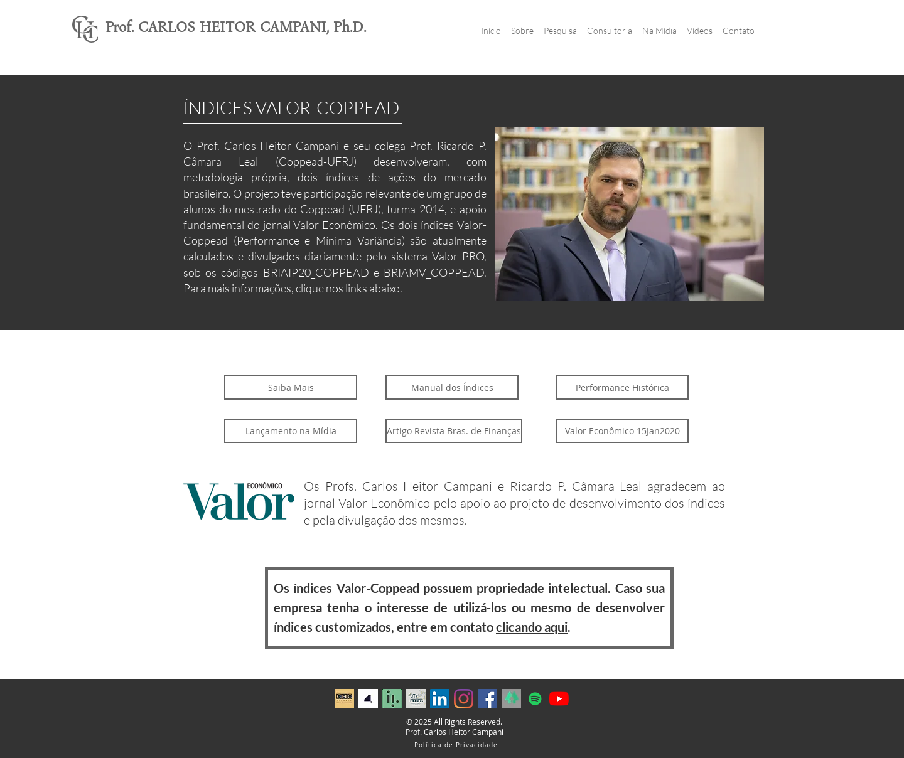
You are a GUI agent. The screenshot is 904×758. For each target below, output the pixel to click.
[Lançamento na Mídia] (290, 431)
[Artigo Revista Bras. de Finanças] (453, 431)
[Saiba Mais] (290, 387)
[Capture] (511, 698)
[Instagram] (463, 698)
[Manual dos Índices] (452, 387)
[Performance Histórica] (622, 387)
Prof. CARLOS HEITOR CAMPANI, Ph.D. (235, 27)
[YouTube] (559, 698)
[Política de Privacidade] (457, 745)
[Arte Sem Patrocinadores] (416, 698)
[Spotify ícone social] (535, 698)
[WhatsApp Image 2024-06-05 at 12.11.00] (368, 698)
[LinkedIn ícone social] (439, 698)
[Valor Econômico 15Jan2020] (622, 431)
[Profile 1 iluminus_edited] (392, 698)
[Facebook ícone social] (487, 698)
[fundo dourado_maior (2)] (344, 698)
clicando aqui (532, 626)
